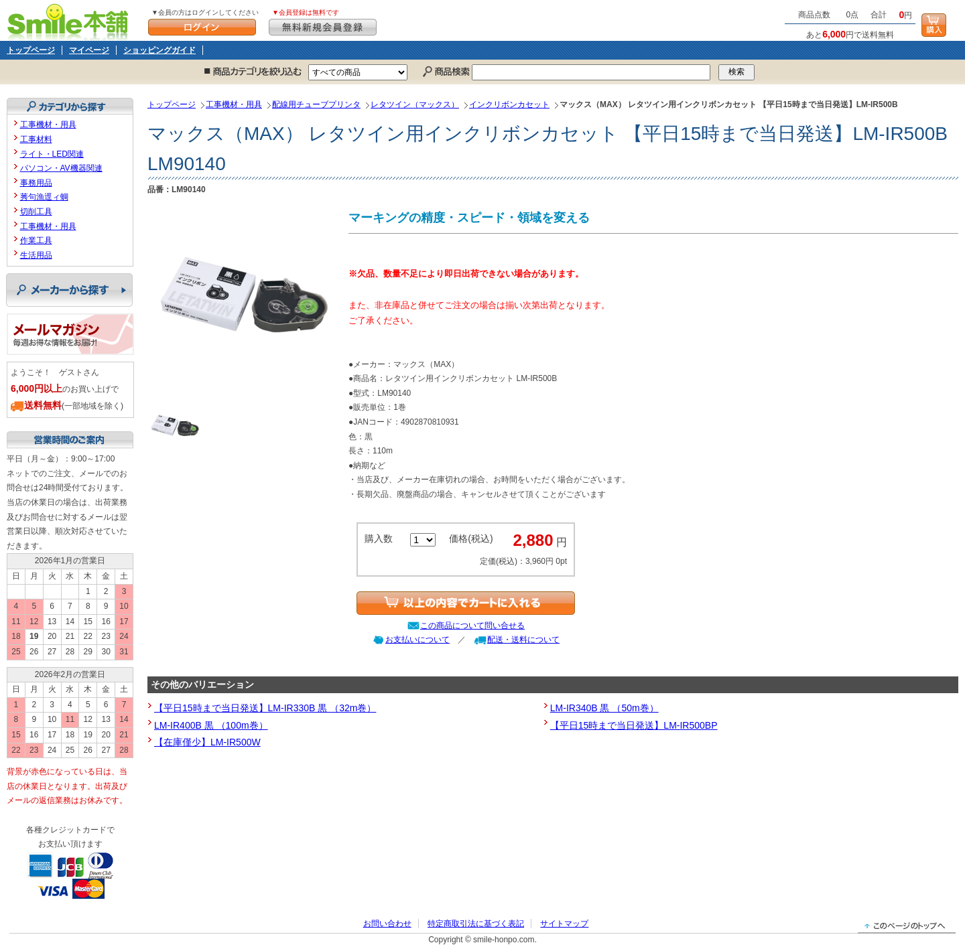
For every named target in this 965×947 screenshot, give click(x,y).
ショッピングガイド (159, 50)
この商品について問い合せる (472, 625)
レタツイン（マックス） (415, 104)
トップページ (31, 50)
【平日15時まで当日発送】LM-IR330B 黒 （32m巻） (265, 708)
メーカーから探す (69, 290)
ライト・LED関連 (52, 154)
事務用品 (36, 183)
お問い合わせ (387, 923)
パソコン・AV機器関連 (61, 168)
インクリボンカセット (509, 104)
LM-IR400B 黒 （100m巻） (211, 725)
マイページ (89, 50)
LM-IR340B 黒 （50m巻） (604, 708)
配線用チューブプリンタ (316, 104)
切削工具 (36, 211)
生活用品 (36, 255)
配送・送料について (523, 639)
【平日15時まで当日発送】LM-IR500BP (634, 725)
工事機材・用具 (234, 104)
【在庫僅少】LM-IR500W (207, 742)
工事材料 (36, 139)
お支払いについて (417, 639)
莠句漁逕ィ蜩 (44, 197)
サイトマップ (564, 923)
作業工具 (36, 240)
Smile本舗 (71, 20)
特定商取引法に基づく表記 (476, 923)
